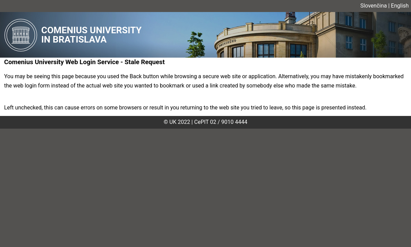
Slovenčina (373, 5)
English (400, 5)
